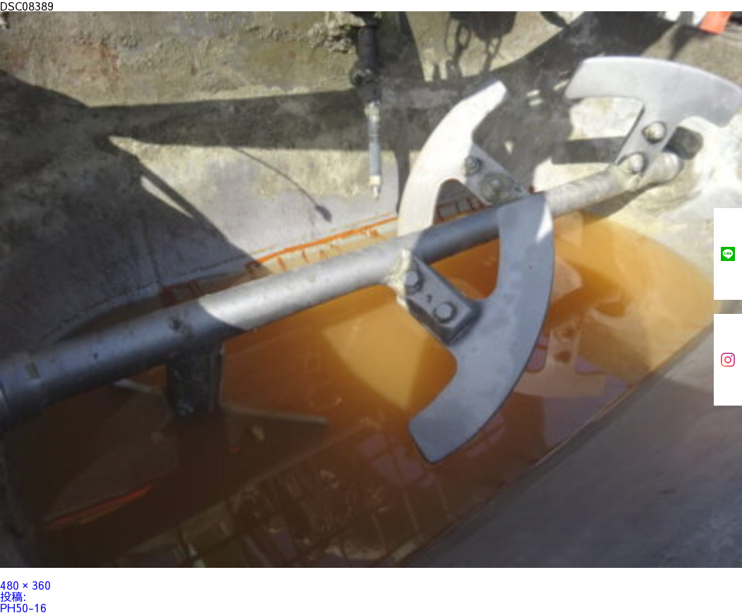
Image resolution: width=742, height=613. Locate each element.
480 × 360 (25, 585)
